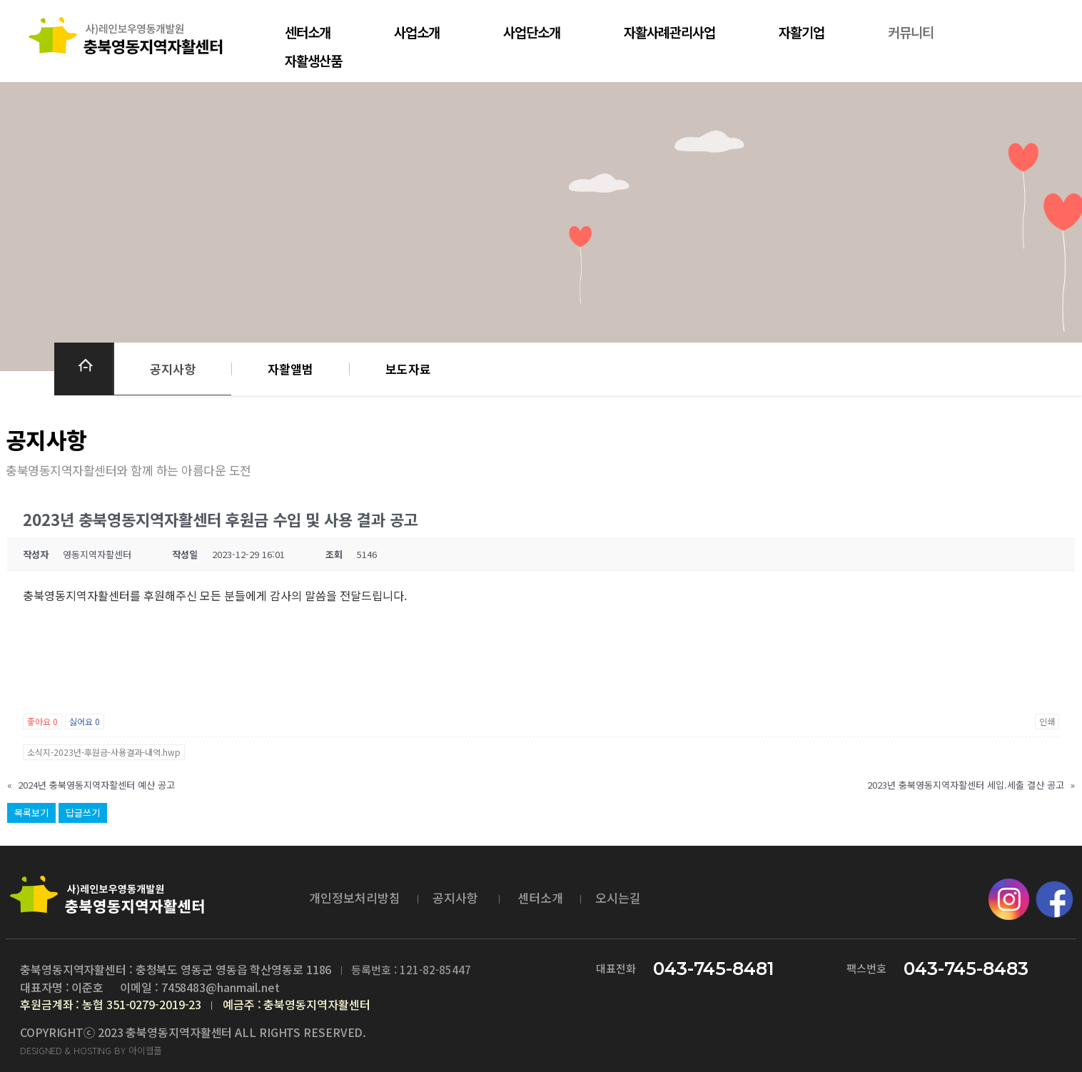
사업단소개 (528, 31)
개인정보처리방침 (354, 897)
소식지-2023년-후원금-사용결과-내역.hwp (104, 752)
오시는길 (618, 897)
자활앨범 (290, 369)
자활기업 (795, 31)
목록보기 (31, 812)
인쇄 (1047, 721)
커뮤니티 (903, 31)
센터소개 (306, 31)
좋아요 (42, 721)
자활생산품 (311, 60)
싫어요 (84, 721)
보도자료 (408, 369)
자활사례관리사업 (664, 31)
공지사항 (173, 369)
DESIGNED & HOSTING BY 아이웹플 (91, 1050)
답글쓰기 (83, 812)
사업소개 (414, 31)
